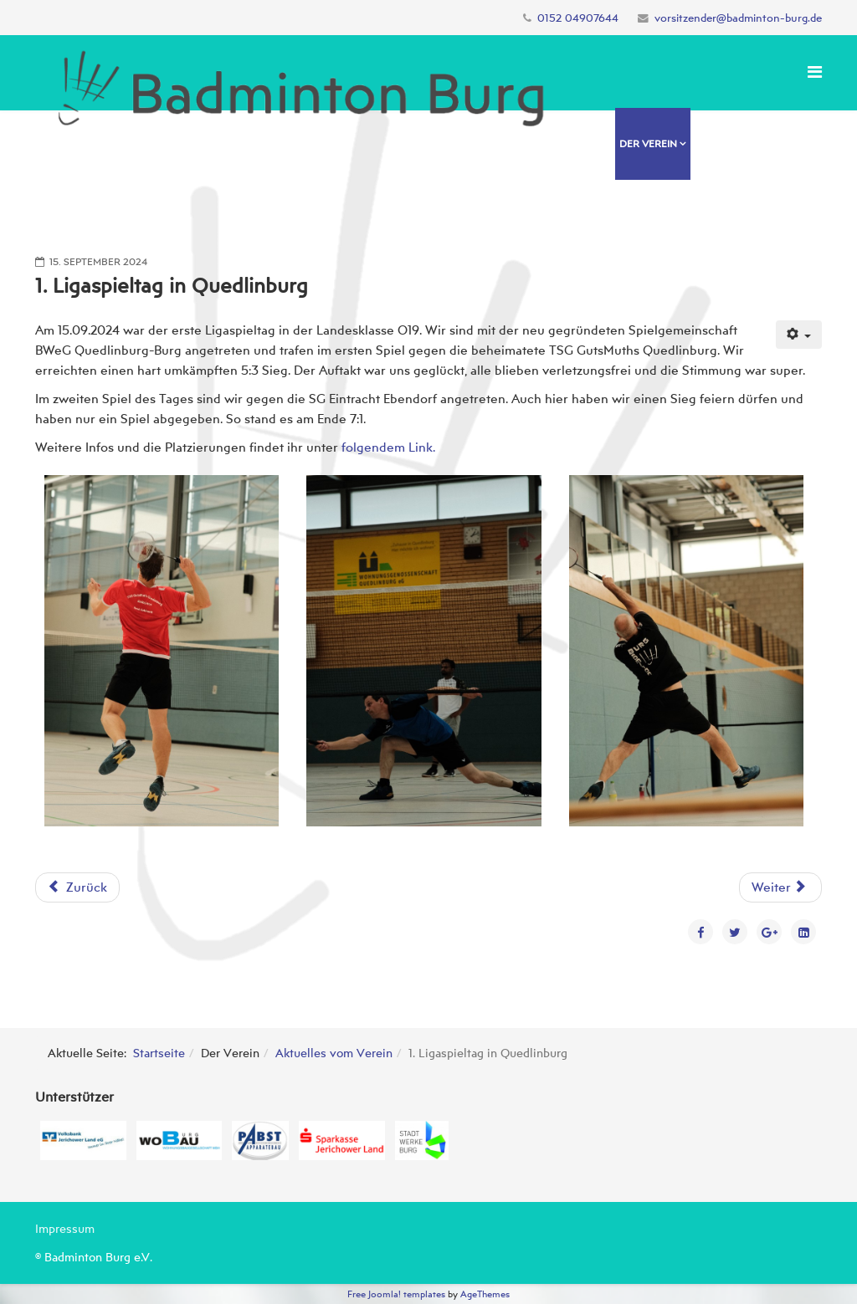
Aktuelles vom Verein (334, 1053)
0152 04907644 (577, 18)
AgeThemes (485, 1294)
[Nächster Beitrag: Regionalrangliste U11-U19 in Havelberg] (780, 887)
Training (718, 143)
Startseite (159, 1053)
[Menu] (815, 71)
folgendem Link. (388, 447)
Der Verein (648, 143)
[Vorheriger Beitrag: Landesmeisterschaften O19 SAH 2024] (77, 887)
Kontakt (687, 218)
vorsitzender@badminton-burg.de (738, 18)
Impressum (65, 1228)
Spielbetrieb (614, 218)
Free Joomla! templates (396, 1294)
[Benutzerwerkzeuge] (799, 334)
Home (596, 143)
